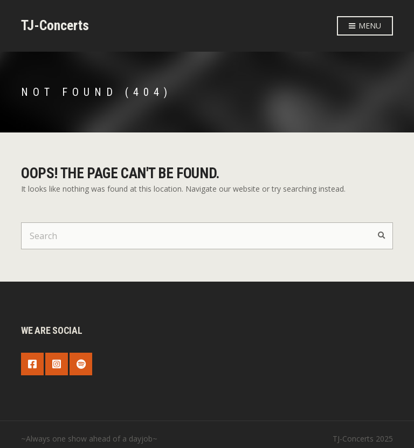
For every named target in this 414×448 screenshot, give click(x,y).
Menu (365, 26)
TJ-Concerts (55, 25)
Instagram (56, 364)
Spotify (81, 364)
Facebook (32, 364)
